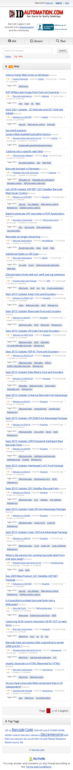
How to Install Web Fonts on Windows (27, 75)
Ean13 (48, 431)
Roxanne (52, 172)
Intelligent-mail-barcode (44, 456)
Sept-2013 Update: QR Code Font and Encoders (32, 331)
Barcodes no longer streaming (23, 236)
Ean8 (55, 431)
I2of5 (54, 479)
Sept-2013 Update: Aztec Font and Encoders (31, 294)
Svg (38, 288)
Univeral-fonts (40, 408)
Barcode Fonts (19, 608)
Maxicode (45, 324)
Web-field (46, 162)
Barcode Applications (22, 96)
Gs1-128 (31, 739)
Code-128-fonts (59, 545)
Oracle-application (55, 288)
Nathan (45, 117)
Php (20, 227)
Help (67, 3)
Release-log (12, 207)
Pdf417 (48, 362)
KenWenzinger (57, 562)
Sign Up (49, 3)
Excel (65, 734)
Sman (45, 155)
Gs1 (25, 738)
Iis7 (54, 657)
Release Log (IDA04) (21, 448)
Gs (37, 636)
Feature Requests (20, 79)
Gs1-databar (33, 204)
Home (8, 56)
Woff (32, 288)
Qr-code (22, 265)
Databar (44, 499)
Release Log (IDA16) (21, 492)
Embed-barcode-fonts (40, 615)
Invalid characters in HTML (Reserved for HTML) (33, 663)
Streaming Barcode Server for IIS (27, 138)
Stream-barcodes (26, 248)
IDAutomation (26, 27)
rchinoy (54, 138)
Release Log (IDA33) (21, 317)
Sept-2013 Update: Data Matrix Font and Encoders (34, 372)
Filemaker (45, 342)
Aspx (26, 103)
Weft (54, 615)
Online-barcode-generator (47, 265)
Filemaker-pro (13, 389)
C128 (36, 545)
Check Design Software (23, 155)
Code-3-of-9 (39, 522)
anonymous (56, 650)
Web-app (11, 268)
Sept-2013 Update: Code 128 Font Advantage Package (36, 532)
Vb (32, 103)
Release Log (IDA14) (21, 424)
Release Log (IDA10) (21, 538)
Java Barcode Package (22, 690)
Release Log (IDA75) (21, 401)
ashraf (44, 258)
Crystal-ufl (16, 735)
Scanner (15, 742)
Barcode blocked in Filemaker (23, 168)
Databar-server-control (30, 207)
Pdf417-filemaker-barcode (18, 366)
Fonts (11, 739)
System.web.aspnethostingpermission (35, 145)
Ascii (32, 636)
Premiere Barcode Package (25, 281)
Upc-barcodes (13, 230)
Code (29, 729)
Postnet (25, 459)
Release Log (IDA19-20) (23, 335)
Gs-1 (36, 499)
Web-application (44, 227)
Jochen (41, 79)
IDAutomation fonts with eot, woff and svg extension (35, 274)
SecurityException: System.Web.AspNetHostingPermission (28, 132)
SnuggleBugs (47, 240)
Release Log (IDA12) (21, 471)
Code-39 (51, 522)
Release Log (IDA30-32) (23, 378)
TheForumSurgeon (50, 220)
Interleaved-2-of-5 (42, 479)
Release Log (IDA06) (21, 515)
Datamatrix (35, 735)
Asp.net (22, 124)
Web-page (23, 615)
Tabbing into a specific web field (24, 151)
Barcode (18, 729)
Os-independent (43, 697)
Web (38, 103)
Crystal (53, 730)
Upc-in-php (29, 227)
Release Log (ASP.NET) (22, 117)
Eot (43, 288)
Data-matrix (50, 385)
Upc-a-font (39, 431)
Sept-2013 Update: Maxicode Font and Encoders (33, 311)
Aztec (21, 305)
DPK (48, 281)
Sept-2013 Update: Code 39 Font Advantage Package (36, 509)
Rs (42, 636)
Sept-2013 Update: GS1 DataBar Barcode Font (32, 488)
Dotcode (51, 124)
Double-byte (54, 408)
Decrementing (52, 734)
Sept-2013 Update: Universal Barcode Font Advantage (36, 395)
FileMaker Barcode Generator (26, 172)
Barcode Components (22, 220)
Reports (8, 742)
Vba (21, 742)
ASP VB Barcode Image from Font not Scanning (32, 92)
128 (6, 730)
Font (7, 738)
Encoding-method (26, 162)
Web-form (23, 636)
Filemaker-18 (24, 179)
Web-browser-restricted (34, 183)
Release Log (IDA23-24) (23, 355)
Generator (18, 739)
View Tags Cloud (38, 750)
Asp (20, 103)
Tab (38, 162)
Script (45, 248)
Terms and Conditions (38, 766)
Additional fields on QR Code (22, 254)
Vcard (31, 265)
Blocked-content (14, 183)
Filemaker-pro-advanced (43, 179)
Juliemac (45, 96)
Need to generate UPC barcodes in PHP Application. (35, 213)
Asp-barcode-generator (40, 657)
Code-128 (45, 545)
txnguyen (46, 629)
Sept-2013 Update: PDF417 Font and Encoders (32, 351)
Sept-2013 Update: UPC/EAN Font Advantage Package (36, 418)
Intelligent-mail (13, 459)
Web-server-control (36, 124)
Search (62, 50)
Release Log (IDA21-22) (23, 298)
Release (51, 738)
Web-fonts (23, 86)
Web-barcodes (32, 305)
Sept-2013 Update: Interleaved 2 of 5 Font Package (34, 465)
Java (20, 697)
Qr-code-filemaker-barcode (19, 345)
